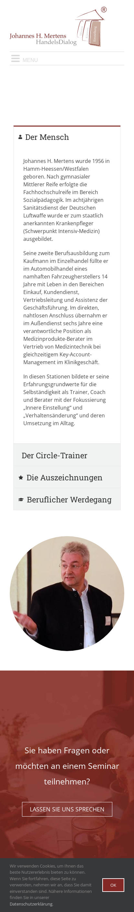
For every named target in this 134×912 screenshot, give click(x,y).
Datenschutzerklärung (31, 904)
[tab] (67, 136)
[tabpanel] (67, 295)
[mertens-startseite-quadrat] (67, 538)
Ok (113, 885)
